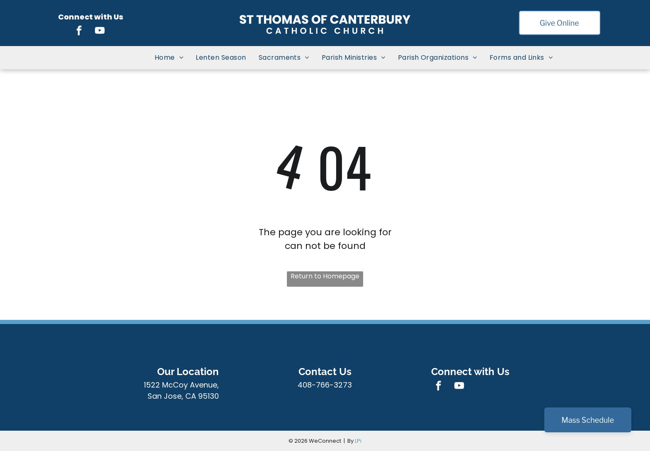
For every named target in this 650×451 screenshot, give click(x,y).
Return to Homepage (325, 276)
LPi (358, 441)
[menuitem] (168, 58)
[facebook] (79, 31)
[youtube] (99, 31)
